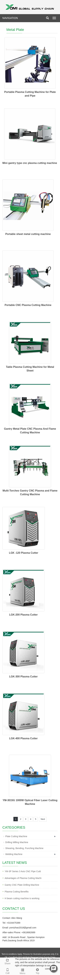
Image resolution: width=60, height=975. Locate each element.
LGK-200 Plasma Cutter (23, 614)
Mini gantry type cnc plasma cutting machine (29, 163)
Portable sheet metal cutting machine (28, 234)
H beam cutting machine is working (22, 898)
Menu (22, 971)
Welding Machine (13, 854)
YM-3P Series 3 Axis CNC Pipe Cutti (23, 871)
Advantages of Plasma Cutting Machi (23, 878)
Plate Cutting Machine (16, 836)
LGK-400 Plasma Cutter (23, 738)
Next (43, 819)
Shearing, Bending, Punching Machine (24, 848)
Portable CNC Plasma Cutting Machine (28, 305)
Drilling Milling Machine (16, 842)
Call (7, 970)
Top (37, 970)
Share (7, 961)
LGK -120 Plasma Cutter (23, 552)
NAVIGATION (10, 18)
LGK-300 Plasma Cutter (23, 676)
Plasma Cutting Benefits (16, 891)
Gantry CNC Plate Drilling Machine (22, 885)
